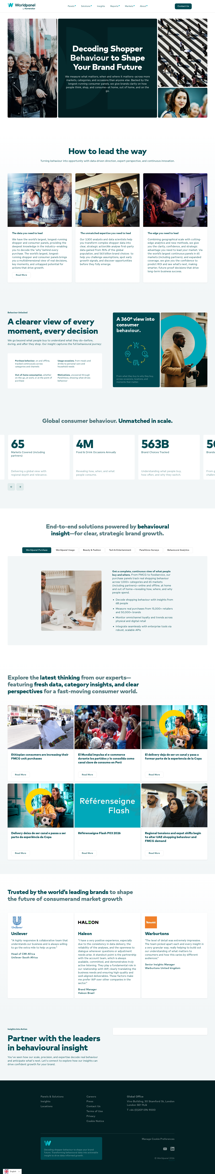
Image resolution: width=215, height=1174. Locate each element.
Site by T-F (172, 1160)
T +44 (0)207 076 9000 (141, 1109)
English (10, 1171)
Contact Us (93, 1106)
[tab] (36, 550)
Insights (101, 6)
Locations (47, 1106)
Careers (91, 1096)
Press (89, 1101)
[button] (72, 6)
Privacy (90, 1116)
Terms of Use (94, 1111)
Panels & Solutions (52, 1096)
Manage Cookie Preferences (158, 1138)
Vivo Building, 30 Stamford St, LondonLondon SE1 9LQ (150, 1103)
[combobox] (12, 1171)
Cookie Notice (95, 1121)
